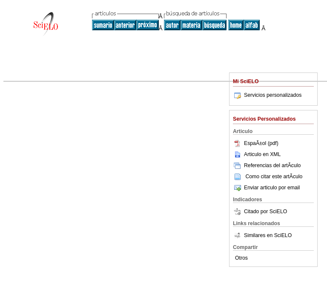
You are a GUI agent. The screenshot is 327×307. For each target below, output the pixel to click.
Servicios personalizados (267, 95)
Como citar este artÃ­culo (273, 177)
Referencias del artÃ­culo (267, 165)
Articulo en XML (257, 154)
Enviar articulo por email (266, 188)
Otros (241, 258)
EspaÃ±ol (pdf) (255, 143)
